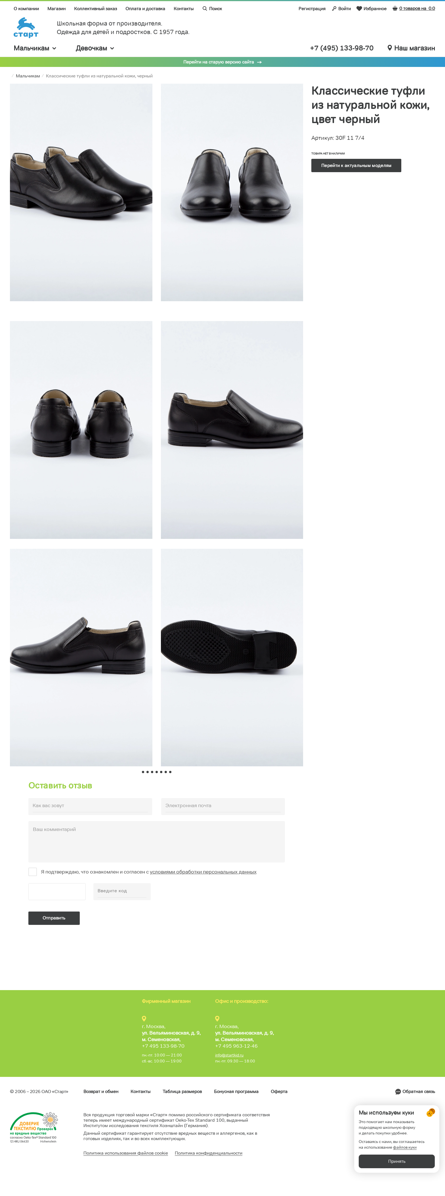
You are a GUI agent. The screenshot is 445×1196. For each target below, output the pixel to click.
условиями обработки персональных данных (203, 872)
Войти (341, 8)
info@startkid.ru (229, 1055)
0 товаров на (413, 8)
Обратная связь (418, 1091)
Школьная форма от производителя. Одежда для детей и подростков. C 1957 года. (123, 28)
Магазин (56, 8)
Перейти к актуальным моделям (356, 165)
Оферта (279, 1091)
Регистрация (312, 8)
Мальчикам (35, 48)
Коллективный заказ (95, 8)
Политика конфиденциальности (208, 1153)
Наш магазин (411, 48)
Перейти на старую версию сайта (218, 62)
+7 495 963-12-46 (236, 1046)
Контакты (184, 8)
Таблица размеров (182, 1091)
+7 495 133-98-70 (163, 1046)
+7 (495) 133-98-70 (341, 48)
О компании (26, 8)
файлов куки (405, 1164)
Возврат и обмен (100, 1091)
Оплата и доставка (145, 8)
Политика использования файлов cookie (125, 1153)
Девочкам (95, 48)
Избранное (371, 8)
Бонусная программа (236, 1091)
